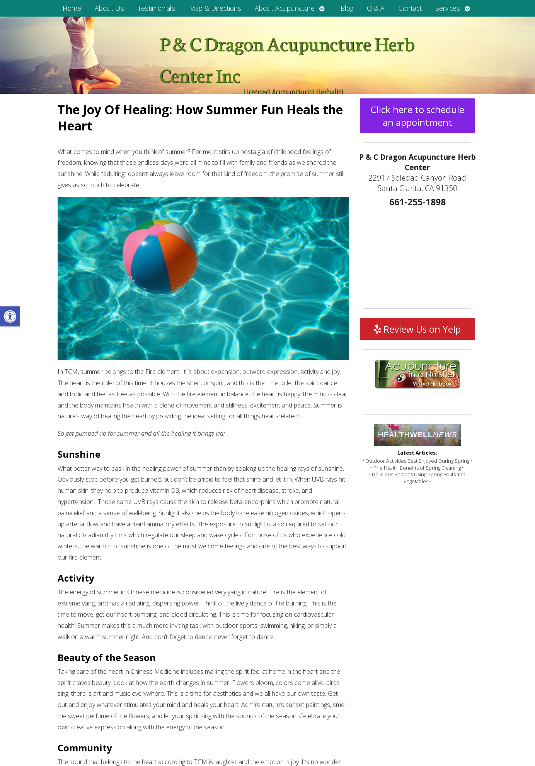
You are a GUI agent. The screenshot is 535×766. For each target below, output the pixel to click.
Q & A (376, 8)
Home (72, 8)
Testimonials (156, 8)
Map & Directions (215, 8)
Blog (347, 8)
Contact (410, 8)
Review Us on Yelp (417, 329)
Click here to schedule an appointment (417, 116)
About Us (109, 8)
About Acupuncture (285, 8)
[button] (10, 316)
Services (447, 8)
